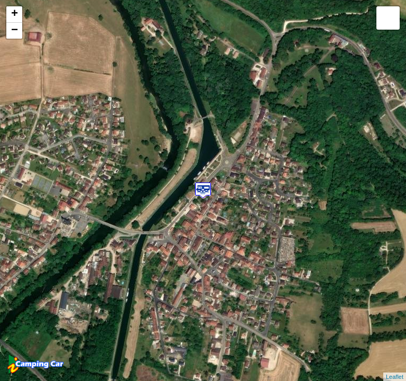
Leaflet (394, 377)
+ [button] (14, 14)
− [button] (14, 31)
